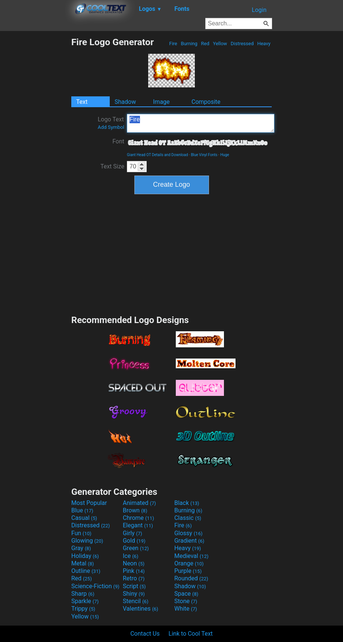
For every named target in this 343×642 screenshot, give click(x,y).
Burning (189, 43)
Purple (188, 570)
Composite (206, 101)
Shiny (134, 593)
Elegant (138, 525)
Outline (85, 570)
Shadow (125, 101)
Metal (82, 563)
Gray (81, 548)
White (185, 608)
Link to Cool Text (191, 633)
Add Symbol (111, 127)
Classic (187, 517)
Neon (133, 563)
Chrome (138, 517)
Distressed (242, 43)
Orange (189, 563)
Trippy (83, 608)
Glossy (188, 533)
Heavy (264, 43)
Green (136, 548)
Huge (224, 155)
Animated (139, 502)
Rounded (191, 578)
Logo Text (111, 123)
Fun (81, 533)
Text (81, 101)
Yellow (220, 43)
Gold (134, 540)
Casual (84, 517)
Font (118, 141)
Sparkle (85, 601)
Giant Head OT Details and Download (157, 155)
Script (134, 586)
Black (186, 502)
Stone (185, 601)
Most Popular (89, 502)
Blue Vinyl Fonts (204, 155)
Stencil (135, 601)
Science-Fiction (95, 586)
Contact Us (145, 633)
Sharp (82, 593)
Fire (173, 43)
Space (186, 593)
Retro (133, 578)
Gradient (189, 540)
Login (259, 9)
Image (161, 101)
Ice (130, 555)
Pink (134, 570)
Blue (82, 510)
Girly (132, 533)
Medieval (191, 555)
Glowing (87, 540)
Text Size (112, 166)
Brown (135, 510)
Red (205, 43)
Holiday (85, 555)
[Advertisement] (35, 149)
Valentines (140, 608)
